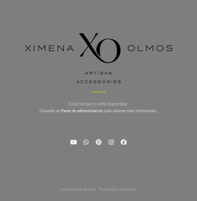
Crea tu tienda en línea (78, 189)
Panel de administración (82, 111)
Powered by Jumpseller (117, 189)
